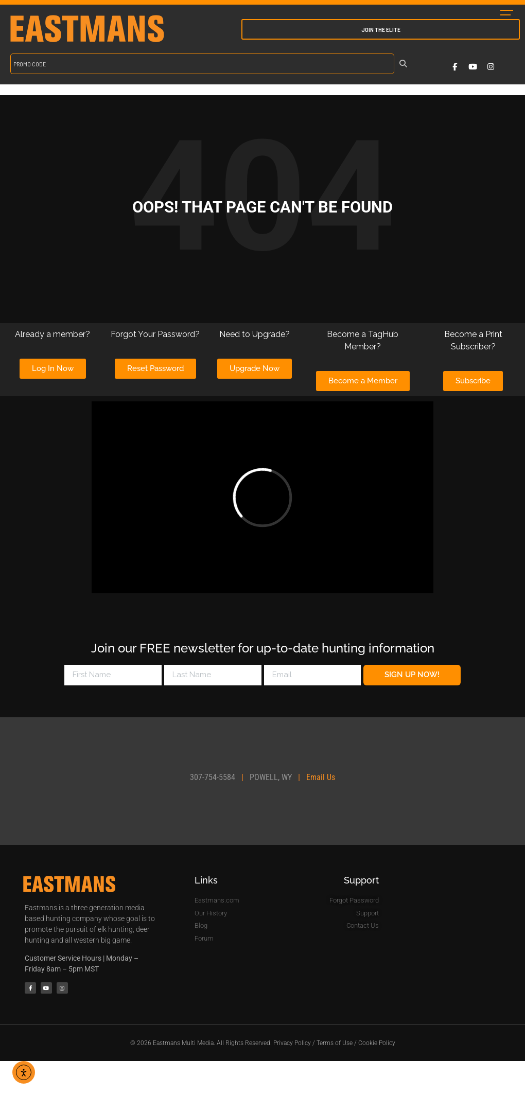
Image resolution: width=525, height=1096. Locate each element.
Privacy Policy (292, 1043)
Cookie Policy (376, 1043)
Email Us (320, 777)
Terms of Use (335, 1043)
